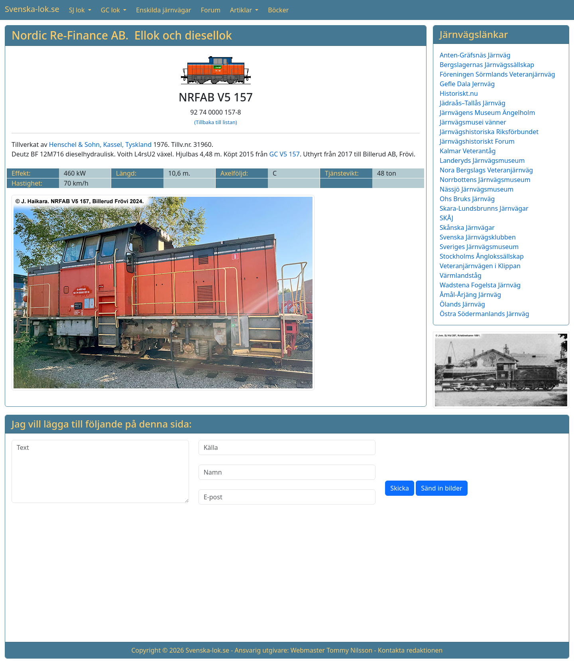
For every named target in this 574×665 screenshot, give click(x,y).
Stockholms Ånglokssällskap (482, 256)
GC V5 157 (284, 154)
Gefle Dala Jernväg (467, 83)
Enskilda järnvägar (163, 10)
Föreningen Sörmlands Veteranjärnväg (497, 74)
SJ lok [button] (77, 10)
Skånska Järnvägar (467, 227)
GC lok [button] (111, 10)
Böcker (278, 10)
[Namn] (287, 472)
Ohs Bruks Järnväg (467, 198)
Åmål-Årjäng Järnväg (470, 294)
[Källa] (287, 447)
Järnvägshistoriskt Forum (477, 141)
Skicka (399, 488)
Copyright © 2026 (157, 650)
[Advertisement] (287, 579)
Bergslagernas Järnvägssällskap (487, 64)
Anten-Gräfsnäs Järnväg (475, 55)
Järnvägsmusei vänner (473, 122)
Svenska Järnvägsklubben (478, 237)
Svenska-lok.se (32, 9)
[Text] (100, 471)
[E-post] (287, 497)
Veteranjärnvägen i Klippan (480, 265)
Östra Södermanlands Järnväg (484, 313)
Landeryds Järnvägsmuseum (482, 160)
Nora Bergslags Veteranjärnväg (486, 170)
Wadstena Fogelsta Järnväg (480, 285)
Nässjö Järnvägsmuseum (476, 189)
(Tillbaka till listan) (215, 122)
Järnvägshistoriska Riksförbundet (489, 131)
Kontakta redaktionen (410, 650)
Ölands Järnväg (462, 304)
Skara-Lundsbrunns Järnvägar (484, 208)
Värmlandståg (461, 275)
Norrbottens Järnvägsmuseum (485, 179)
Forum (210, 10)
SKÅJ (446, 218)
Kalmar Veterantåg (468, 150)
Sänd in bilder (441, 488)
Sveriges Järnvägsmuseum (479, 246)
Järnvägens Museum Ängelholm (487, 112)
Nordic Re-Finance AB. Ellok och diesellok (122, 35)
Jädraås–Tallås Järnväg (472, 103)
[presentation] (445, 455)
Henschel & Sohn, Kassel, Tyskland (100, 144)
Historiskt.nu (459, 93)
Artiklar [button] (242, 10)
